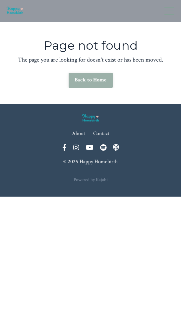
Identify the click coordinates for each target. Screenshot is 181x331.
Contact (101, 133)
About (78, 133)
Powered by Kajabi (91, 180)
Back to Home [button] (91, 79)
